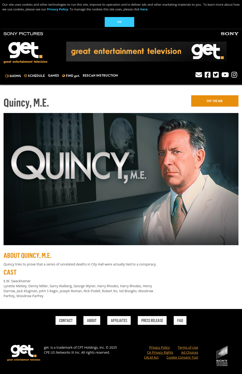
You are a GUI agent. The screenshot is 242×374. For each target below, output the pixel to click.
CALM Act (151, 357)
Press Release (152, 320)
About (92, 320)
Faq (180, 320)
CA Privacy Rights (160, 352)
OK (119, 22)
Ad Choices (189, 352)
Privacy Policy (57, 9)
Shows (15, 76)
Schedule (36, 76)
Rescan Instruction (100, 75)
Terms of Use (188, 347)
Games (53, 75)
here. (144, 9)
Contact (66, 320)
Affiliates (119, 320)
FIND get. (73, 76)
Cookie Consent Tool (182, 357)
